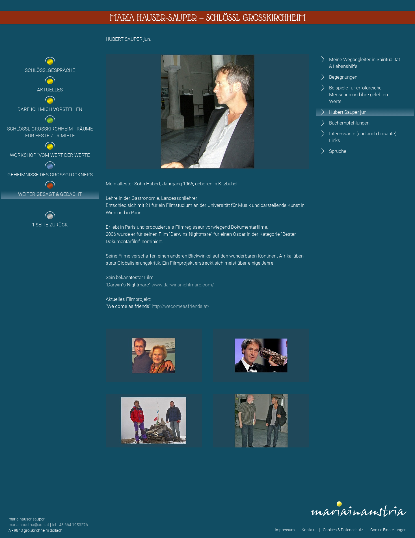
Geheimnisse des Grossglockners (50, 174)
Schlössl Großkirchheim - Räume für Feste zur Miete (50, 132)
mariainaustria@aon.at (28, 524)
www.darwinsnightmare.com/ (183, 285)
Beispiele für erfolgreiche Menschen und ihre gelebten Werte (358, 94)
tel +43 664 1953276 (70, 524)
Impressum (285, 530)
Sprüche (337, 151)
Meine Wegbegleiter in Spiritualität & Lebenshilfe (364, 63)
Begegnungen (343, 77)
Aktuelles (50, 90)
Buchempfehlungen (349, 123)
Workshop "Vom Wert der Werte (50, 155)
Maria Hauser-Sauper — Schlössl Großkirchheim (208, 17)
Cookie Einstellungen (388, 530)
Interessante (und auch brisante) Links (363, 137)
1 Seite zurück (50, 225)
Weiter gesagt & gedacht (50, 194)
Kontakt (309, 530)
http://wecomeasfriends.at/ (180, 306)
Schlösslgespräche (50, 70)
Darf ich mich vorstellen (50, 109)
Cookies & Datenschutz (343, 530)
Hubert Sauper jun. (348, 112)
